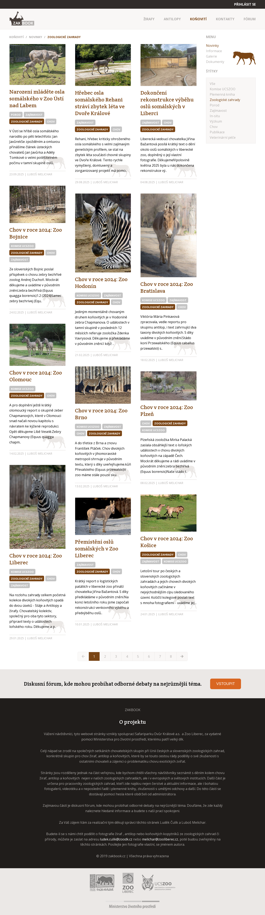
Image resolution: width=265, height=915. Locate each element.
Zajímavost (34, 115)
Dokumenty (215, 61)
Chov (51, 121)
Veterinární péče (223, 137)
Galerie (211, 56)
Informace (214, 51)
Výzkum (216, 121)
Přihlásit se (245, 4)
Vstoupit (225, 684)
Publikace (217, 132)
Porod (16, 115)
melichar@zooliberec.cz (160, 839)
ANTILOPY (172, 19)
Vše (212, 83)
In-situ (215, 116)
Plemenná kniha (222, 94)
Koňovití (16, 37)
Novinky (35, 37)
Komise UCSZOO (22, 246)
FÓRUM (250, 19)
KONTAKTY (225, 19)
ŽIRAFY (148, 19)
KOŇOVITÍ (198, 19)
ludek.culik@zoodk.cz (116, 839)
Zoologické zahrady (64, 37)
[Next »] (182, 656)
